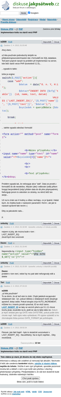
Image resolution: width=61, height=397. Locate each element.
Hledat (43, 19)
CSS (40, 392)
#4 (1, 266)
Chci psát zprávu (30, 378)
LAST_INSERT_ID (10, 307)
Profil (10, 42)
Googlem (33, 13)
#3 (1, 247)
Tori (2, 282)
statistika (16, 394)
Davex (3, 243)
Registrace (33, 19)
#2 (1, 227)
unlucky (4, 223)
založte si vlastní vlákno (46, 363)
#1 (1, 45)
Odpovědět (21, 19)
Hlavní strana (8, 19)
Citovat (56, 42)
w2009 (4, 42)
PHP (21, 29)
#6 (1, 328)
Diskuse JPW (7, 29)
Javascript (47, 392)
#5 (1, 286)
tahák (34, 392)
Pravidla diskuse (8, 22)
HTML (28, 392)
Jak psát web (18, 392)
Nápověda (51, 19)
